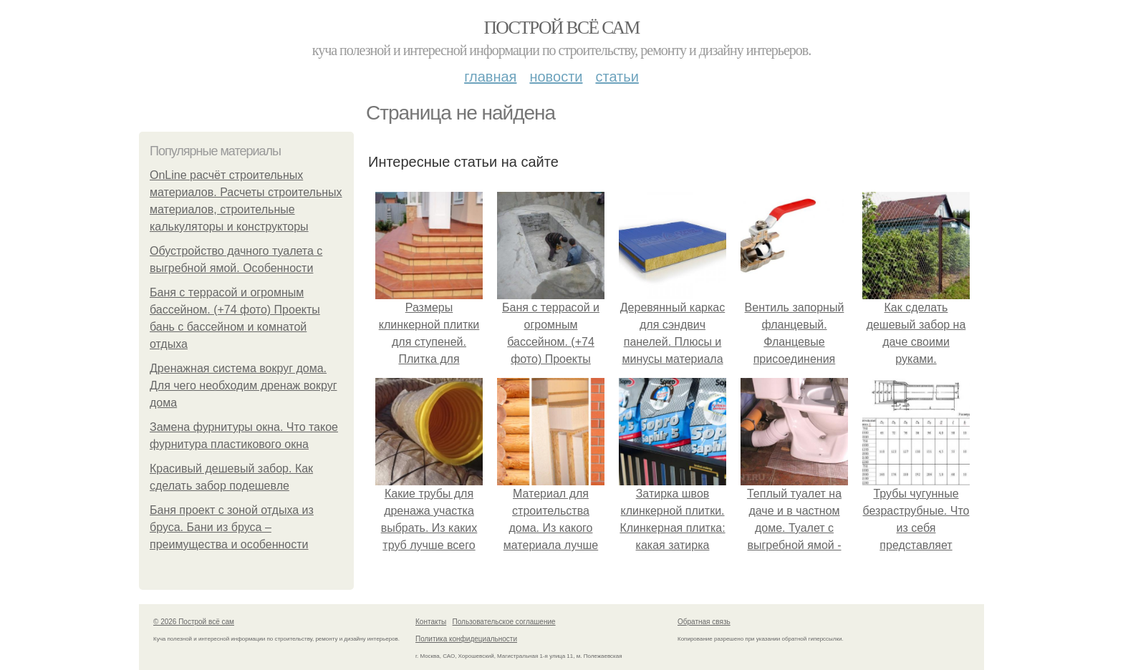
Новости (555, 76)
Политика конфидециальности (466, 639)
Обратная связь (704, 622)
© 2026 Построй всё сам (193, 622)
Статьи (616, 76)
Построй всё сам (561, 27)
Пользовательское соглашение (504, 622)
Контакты (430, 622)
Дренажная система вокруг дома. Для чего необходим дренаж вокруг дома (243, 385)
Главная (490, 76)
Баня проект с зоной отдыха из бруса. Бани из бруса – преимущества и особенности (232, 527)
